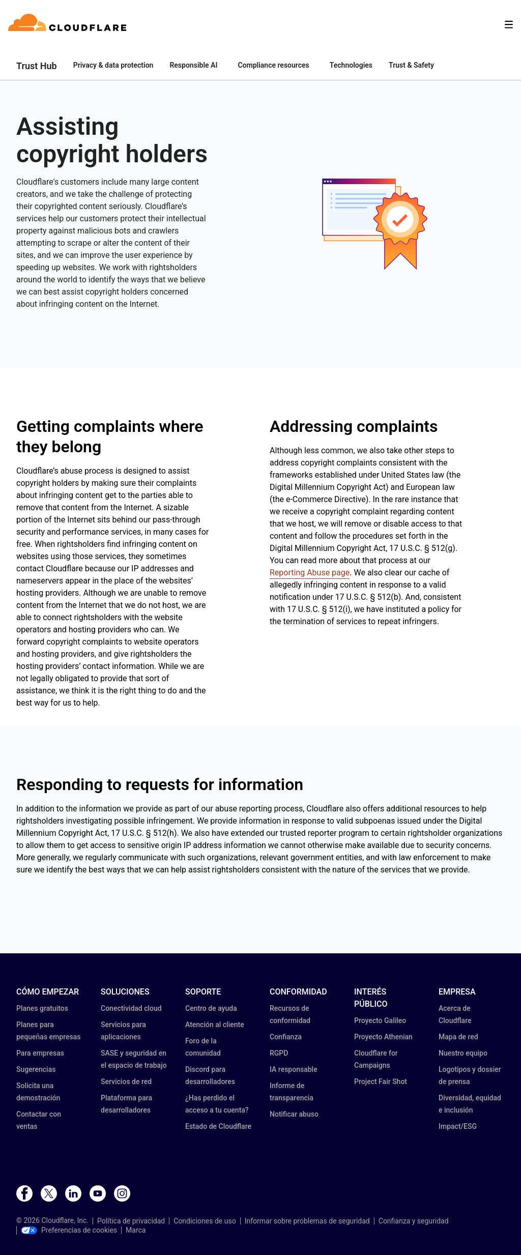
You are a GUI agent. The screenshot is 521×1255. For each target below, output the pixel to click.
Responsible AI (193, 65)
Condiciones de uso (204, 1220)
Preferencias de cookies (69, 1230)
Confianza (286, 1037)
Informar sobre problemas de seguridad (307, 1220)
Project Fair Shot (380, 1081)
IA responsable (293, 1069)
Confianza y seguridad (414, 1220)
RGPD (279, 1053)
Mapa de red (458, 1037)
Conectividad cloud (131, 1008)
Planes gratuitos (42, 1008)
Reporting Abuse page (310, 572)
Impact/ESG (458, 1126)
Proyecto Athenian (383, 1037)
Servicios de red (126, 1081)
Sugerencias (35, 1069)
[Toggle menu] (509, 24)
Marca (136, 1230)
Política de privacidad (131, 1220)
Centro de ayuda (211, 1008)
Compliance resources (273, 65)
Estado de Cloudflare (218, 1126)
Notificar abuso (294, 1114)
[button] (366, 223)
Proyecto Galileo (380, 1020)
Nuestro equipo (463, 1053)
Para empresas (40, 1053)
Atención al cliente (214, 1024)
